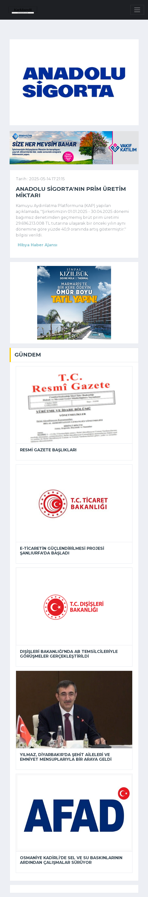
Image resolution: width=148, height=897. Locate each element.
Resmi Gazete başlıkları (48, 450)
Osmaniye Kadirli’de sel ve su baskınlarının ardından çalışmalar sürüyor (71, 860)
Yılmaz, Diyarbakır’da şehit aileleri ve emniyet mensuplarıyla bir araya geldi (66, 757)
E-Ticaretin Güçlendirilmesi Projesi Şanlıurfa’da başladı (62, 550)
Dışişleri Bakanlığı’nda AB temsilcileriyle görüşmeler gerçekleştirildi (69, 654)
